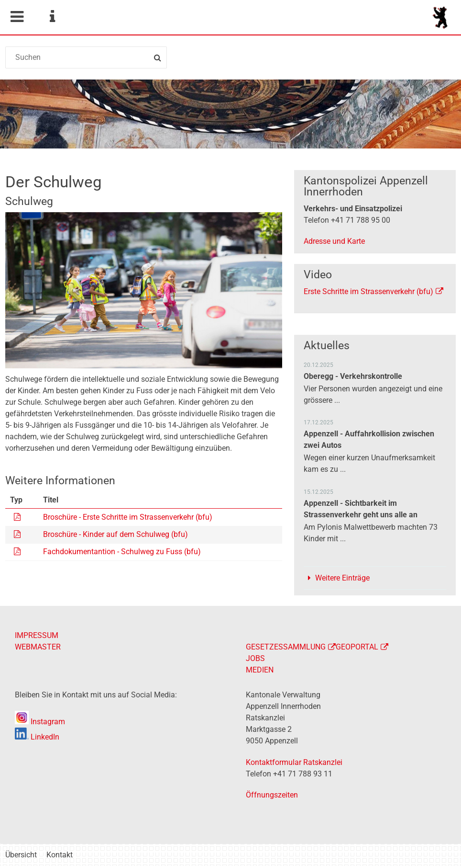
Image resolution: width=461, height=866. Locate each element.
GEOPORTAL (357, 646)
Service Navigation (52, 17)
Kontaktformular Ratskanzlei (294, 762)
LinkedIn (37, 736)
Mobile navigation (16, 17)
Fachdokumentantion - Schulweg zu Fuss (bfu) (122, 551)
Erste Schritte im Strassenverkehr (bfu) (368, 291)
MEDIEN (260, 669)
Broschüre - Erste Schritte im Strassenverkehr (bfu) (127, 517)
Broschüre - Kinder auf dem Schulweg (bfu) (115, 534)
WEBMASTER (38, 646)
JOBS (255, 658)
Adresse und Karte (334, 241)
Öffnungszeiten (272, 794)
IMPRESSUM (36, 635)
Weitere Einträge (342, 577)
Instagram (40, 721)
